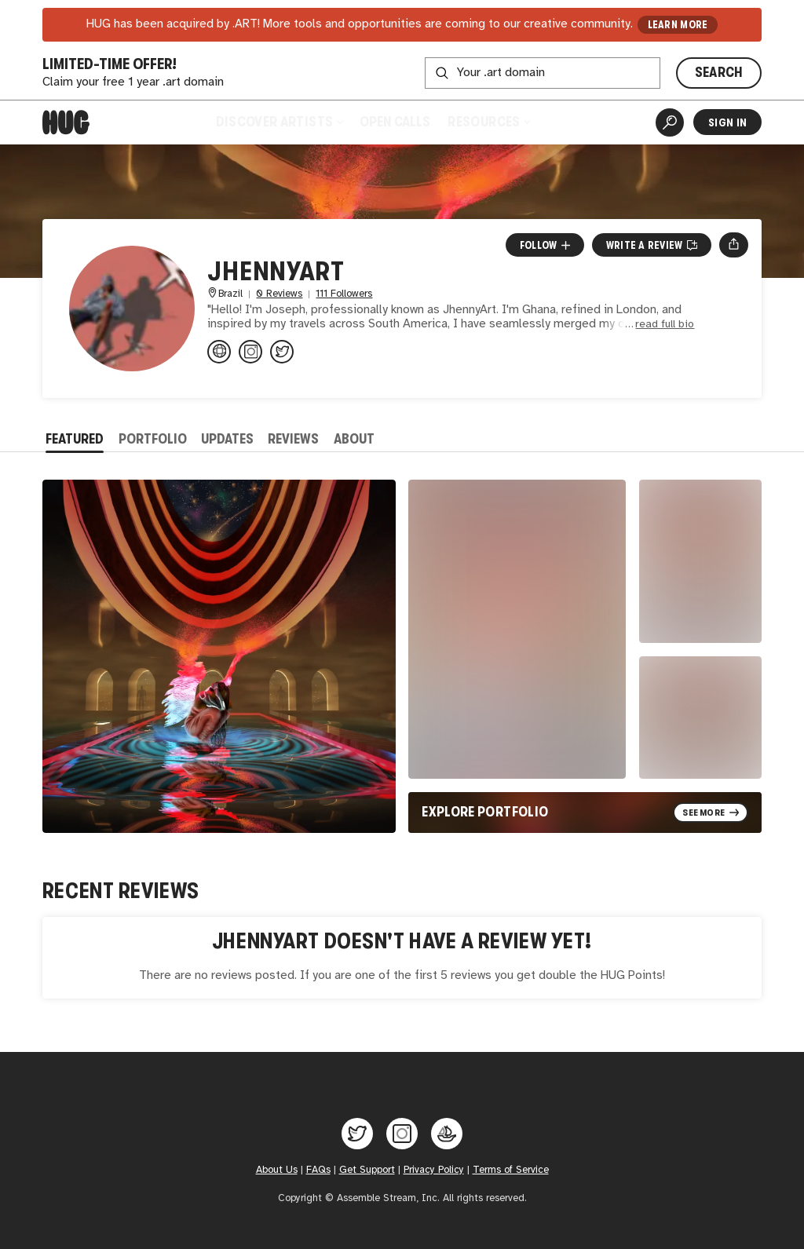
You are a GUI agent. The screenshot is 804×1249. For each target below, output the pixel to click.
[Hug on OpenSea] (446, 1133)
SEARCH (719, 72)
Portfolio (153, 439)
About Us (277, 1170)
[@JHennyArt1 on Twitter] (282, 351)
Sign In (727, 122)
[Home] (66, 122)
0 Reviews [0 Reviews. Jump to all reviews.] (279, 294)
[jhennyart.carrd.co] (219, 351)
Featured (75, 439)
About (354, 439)
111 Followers (344, 294)
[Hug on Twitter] (357, 1133)
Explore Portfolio (485, 812)
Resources (488, 122)
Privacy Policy (434, 1170)
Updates (227, 439)
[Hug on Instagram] (402, 1133)
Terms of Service (511, 1170)
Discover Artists (279, 122)
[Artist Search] (670, 122)
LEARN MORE (678, 25)
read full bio (664, 325)
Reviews (293, 439)
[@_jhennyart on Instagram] (250, 351)
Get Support (367, 1170)
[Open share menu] (733, 244)
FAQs (318, 1170)
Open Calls (395, 122)
